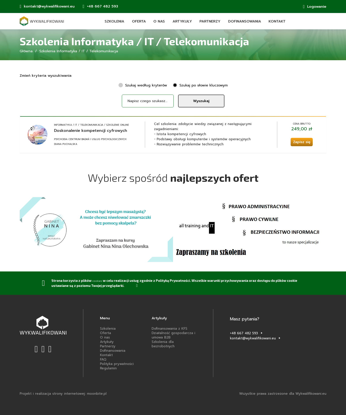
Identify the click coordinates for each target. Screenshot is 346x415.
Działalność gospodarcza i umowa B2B (173, 335)
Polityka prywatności (117, 364)
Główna (26, 51)
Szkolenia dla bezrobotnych (163, 344)
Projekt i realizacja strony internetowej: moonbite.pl (63, 393)
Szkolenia (114, 21)
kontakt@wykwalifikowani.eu (253, 338)
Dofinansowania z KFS (169, 328)
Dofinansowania (244, 21)
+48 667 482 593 (244, 333)
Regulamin (108, 368)
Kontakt (277, 21)
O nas (159, 21)
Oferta (139, 21)
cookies (98, 280)
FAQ (103, 359)
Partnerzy (209, 21)
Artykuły (182, 21)
